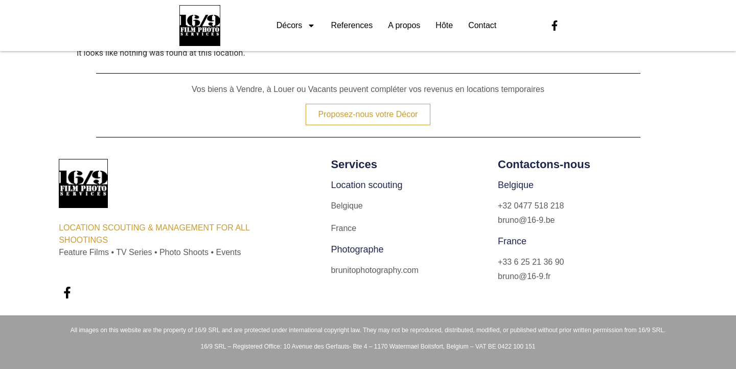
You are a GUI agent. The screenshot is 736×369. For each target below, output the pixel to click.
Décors (296, 25)
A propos (404, 25)
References (352, 25)
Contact (482, 25)
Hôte (444, 25)
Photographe (357, 249)
